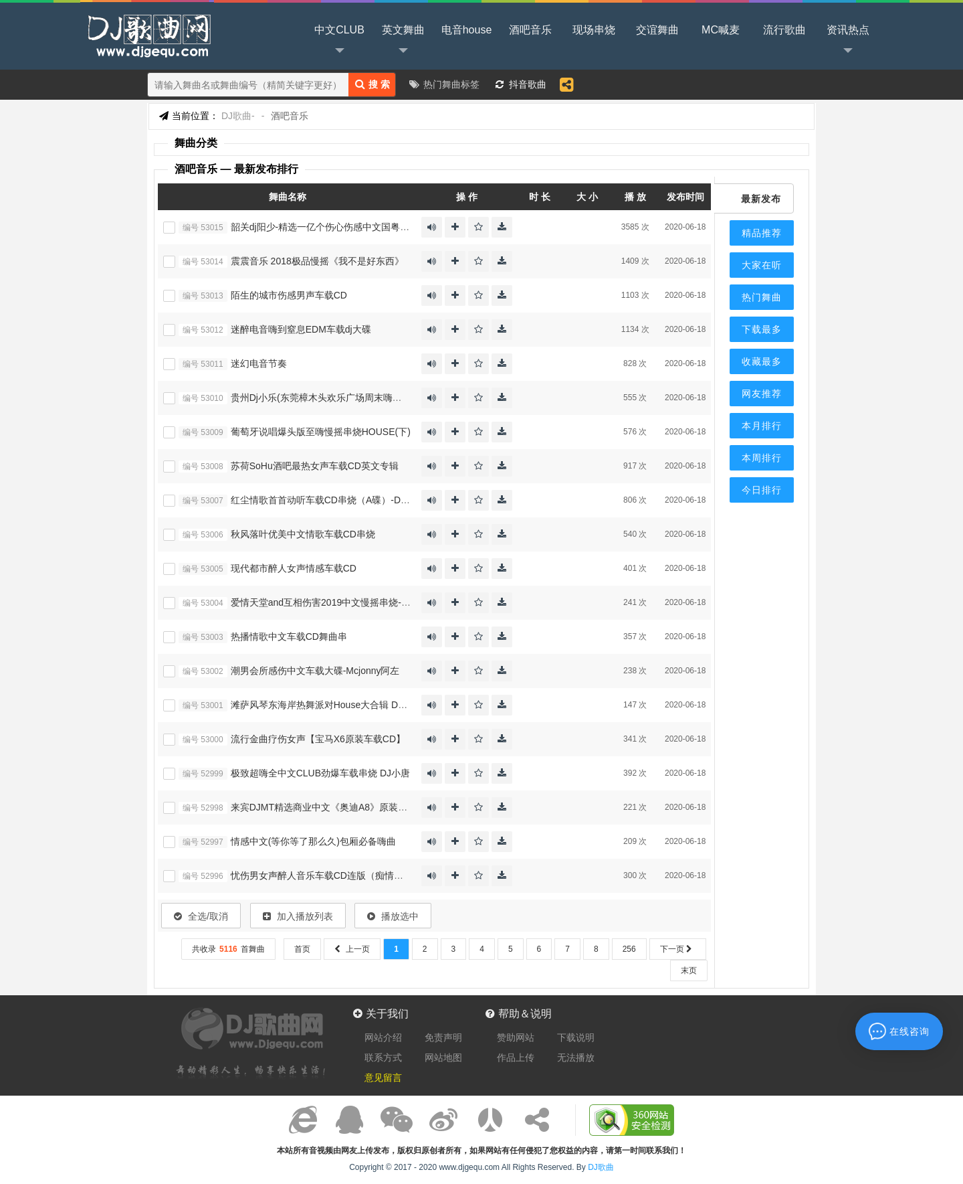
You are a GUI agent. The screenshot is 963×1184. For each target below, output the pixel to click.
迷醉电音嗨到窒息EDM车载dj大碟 (301, 329)
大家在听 (762, 265)
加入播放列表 (298, 916)
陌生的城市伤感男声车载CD (289, 295)
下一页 (678, 949)
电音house (466, 29)
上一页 (352, 949)
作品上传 (515, 1057)
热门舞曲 (762, 297)
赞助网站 (515, 1037)
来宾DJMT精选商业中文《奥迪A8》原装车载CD (331, 807)
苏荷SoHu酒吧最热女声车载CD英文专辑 (315, 465)
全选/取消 (201, 916)
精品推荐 (762, 233)
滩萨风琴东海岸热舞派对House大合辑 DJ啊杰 (326, 704)
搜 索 (372, 84)
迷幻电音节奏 (259, 363)
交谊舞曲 (657, 29)
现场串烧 (593, 29)
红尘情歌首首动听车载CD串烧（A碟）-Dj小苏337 (334, 500)
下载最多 (762, 329)
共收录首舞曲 (228, 949)
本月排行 (762, 425)
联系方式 (383, 1057)
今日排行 (762, 490)
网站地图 (443, 1057)
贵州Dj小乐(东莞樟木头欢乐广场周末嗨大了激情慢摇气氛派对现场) (369, 397)
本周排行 (762, 457)
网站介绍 (383, 1037)
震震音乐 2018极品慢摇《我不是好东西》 (317, 261)
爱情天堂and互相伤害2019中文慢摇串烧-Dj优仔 (330, 602)
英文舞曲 (403, 41)
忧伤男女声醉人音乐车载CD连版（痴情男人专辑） (336, 875)
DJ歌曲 (147, 35)
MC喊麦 (721, 29)
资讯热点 (848, 41)
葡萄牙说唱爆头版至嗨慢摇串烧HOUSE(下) (321, 431)
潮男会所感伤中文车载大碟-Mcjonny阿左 (315, 670)
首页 (302, 949)
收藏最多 (762, 361)
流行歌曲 (784, 29)
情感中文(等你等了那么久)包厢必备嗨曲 (313, 841)
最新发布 (761, 198)
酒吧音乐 (530, 29)
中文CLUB (339, 41)
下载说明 (576, 1037)
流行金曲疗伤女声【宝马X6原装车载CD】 (318, 739)
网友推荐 (762, 393)
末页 (689, 970)
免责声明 (443, 1037)
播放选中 (393, 916)
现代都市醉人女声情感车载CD (293, 568)
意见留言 (383, 1077)
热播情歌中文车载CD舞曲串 (289, 636)
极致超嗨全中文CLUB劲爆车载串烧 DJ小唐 (320, 773)
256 (629, 949)
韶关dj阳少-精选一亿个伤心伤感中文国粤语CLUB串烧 (342, 227)
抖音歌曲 (527, 84)
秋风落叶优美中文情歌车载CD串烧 (303, 534)
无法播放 (576, 1057)
